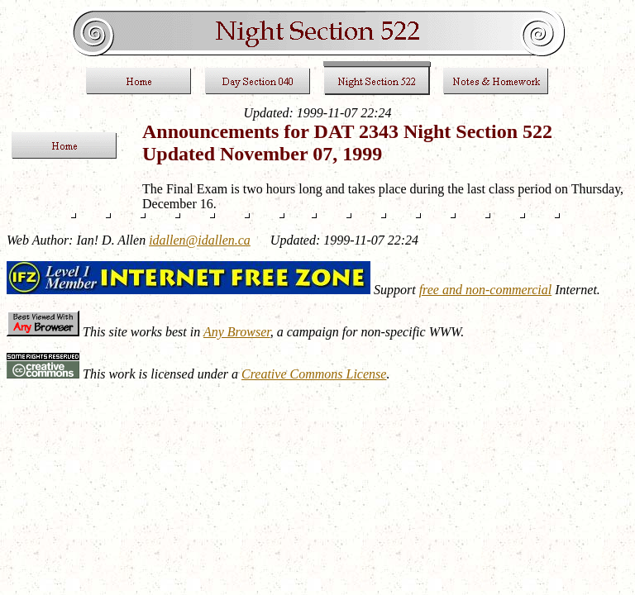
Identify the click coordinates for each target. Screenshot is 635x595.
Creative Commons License (313, 374)
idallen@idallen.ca (200, 240)
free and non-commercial (485, 290)
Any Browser (236, 332)
